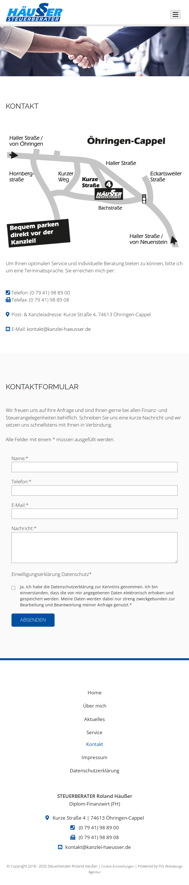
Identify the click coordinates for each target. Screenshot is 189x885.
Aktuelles (94, 719)
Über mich (94, 705)
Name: (22, 458)
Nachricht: (23, 528)
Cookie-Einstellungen (117, 866)
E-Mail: (22, 504)
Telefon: (22, 481)
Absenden (33, 620)
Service (94, 732)
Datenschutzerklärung (72, 586)
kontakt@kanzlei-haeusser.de (59, 329)
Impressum (94, 757)
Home (95, 692)
